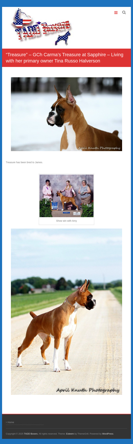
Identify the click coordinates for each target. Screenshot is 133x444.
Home (11, 422)
